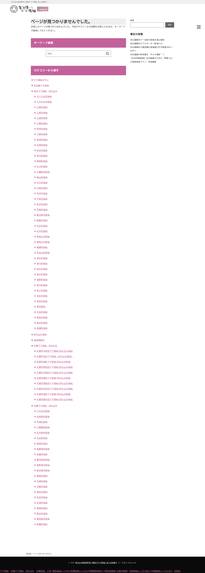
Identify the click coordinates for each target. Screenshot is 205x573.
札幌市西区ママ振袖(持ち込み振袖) (54, 394)
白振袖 (177, 571)
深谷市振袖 (42, 258)
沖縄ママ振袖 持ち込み (45, 406)
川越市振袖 (42, 188)
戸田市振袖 (42, 199)
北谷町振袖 (42, 438)
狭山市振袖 (42, 274)
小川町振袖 (42, 166)
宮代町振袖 (42, 156)
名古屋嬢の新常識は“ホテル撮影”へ (147, 54)
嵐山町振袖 (42, 177)
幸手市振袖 (42, 193)
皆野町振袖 (42, 280)
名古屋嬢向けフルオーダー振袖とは (146, 43)
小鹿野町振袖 (43, 172)
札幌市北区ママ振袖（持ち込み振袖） (55, 356)
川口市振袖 (42, 183)
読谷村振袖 (42, 513)
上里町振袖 (42, 118)
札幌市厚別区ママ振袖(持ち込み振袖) (55, 367)
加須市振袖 (42, 140)
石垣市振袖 (42, 497)
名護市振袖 (42, 454)
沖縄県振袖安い (96, 571)
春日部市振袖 (43, 215)
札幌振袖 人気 (43, 571)
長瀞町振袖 (42, 328)
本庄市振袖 (42, 226)
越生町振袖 (42, 317)
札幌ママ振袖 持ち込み (45, 346)
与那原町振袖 (43, 416)
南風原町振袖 (43, 449)
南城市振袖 (42, 443)
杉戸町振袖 (42, 231)
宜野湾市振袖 (43, 465)
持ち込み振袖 (40, 334)
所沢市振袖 (42, 204)
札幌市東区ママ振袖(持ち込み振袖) (54, 378)
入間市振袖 (42, 134)
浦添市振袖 (42, 492)
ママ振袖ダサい (41, 80)
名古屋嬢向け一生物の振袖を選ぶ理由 (147, 40)
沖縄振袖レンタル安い (162, 571)
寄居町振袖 (42, 161)
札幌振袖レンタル (78, 571)
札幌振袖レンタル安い (139, 571)
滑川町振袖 (42, 263)
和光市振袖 (42, 150)
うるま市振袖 (43, 411)
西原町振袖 (42, 508)
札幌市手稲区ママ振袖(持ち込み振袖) (55, 373)
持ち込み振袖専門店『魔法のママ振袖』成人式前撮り (96, 563)
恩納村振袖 (42, 476)
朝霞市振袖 (42, 220)
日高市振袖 (42, 210)
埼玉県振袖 (110, 571)
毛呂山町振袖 (43, 253)
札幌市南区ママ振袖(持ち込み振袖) (54, 362)
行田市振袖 (42, 312)
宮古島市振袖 (43, 470)
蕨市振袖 (41, 306)
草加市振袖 (42, 301)
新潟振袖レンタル (60, 571)
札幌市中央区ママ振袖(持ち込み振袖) (55, 351)
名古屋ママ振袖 (41, 85)
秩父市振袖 (42, 290)
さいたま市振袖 (44, 96)
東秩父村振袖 (43, 242)
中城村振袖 (42, 422)
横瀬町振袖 (42, 247)
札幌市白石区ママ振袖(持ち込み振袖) (55, 389)
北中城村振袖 (43, 433)
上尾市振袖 (42, 113)
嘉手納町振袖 (43, 460)
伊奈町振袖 (42, 129)
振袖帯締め (39, 340)
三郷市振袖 (42, 107)
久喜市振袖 (42, 123)
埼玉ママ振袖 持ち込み (45, 91)
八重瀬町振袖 (43, 427)
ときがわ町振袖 (44, 102)
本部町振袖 (42, 481)
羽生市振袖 (42, 296)
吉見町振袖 (42, 145)
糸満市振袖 (42, 503)
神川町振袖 (42, 285)
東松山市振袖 (43, 236)
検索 (132, 20)
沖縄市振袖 (42, 486)
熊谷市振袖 (42, 269)
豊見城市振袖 (43, 519)
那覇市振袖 (42, 524)
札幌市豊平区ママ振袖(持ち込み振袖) (55, 399)
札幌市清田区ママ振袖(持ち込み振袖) (55, 383)
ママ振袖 (4, 571)
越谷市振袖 (42, 323)
